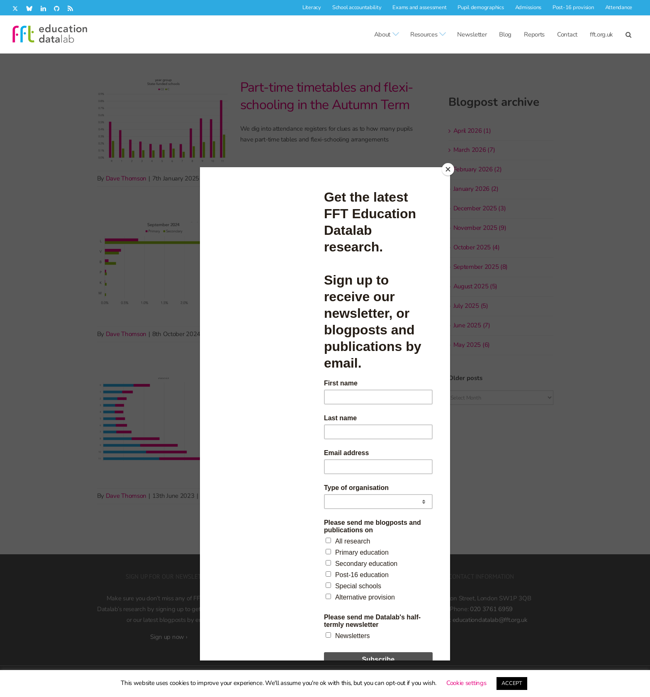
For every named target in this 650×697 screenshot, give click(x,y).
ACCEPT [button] (511, 683)
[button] (628, 34)
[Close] (448, 169)
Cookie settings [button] (466, 683)
